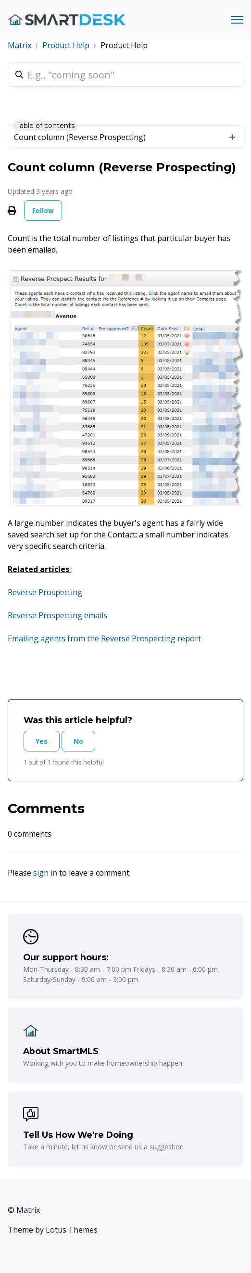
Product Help (65, 45)
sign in (45, 872)
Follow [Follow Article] (43, 210)
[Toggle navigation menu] (237, 20)
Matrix (19, 45)
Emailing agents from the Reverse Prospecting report (104, 638)
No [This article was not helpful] (78, 741)
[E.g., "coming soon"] (125, 75)
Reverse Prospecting (45, 592)
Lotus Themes (72, 1229)
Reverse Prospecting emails (57, 615)
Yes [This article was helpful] (42, 741)
